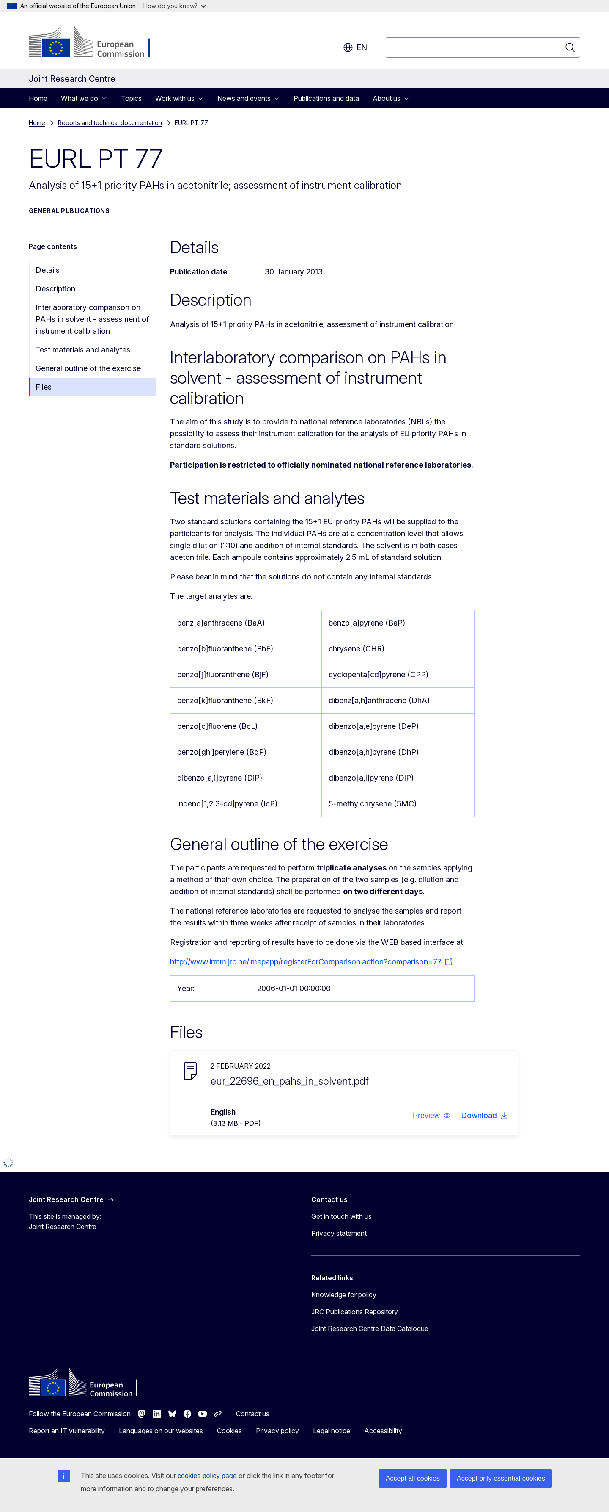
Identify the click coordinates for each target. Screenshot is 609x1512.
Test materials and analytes (83, 349)
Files (44, 386)
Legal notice (331, 1430)
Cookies (229, 1430)
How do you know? (174, 5)
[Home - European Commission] (97, 42)
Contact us (252, 1414)
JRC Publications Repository (354, 1311)
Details (48, 270)
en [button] (355, 47)
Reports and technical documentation (110, 122)
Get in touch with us (341, 1216)
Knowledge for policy (343, 1294)
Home (38, 98)
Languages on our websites (161, 1430)
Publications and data (326, 98)
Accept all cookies (413, 1478)
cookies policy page (207, 1475)
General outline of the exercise (88, 368)
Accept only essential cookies (501, 1478)
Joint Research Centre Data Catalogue (369, 1328)
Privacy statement (339, 1233)
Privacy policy (277, 1430)
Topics (131, 98)
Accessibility (383, 1430)
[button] (432, 1115)
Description (55, 288)
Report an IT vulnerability (67, 1430)
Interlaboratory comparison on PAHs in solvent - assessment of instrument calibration (92, 319)
